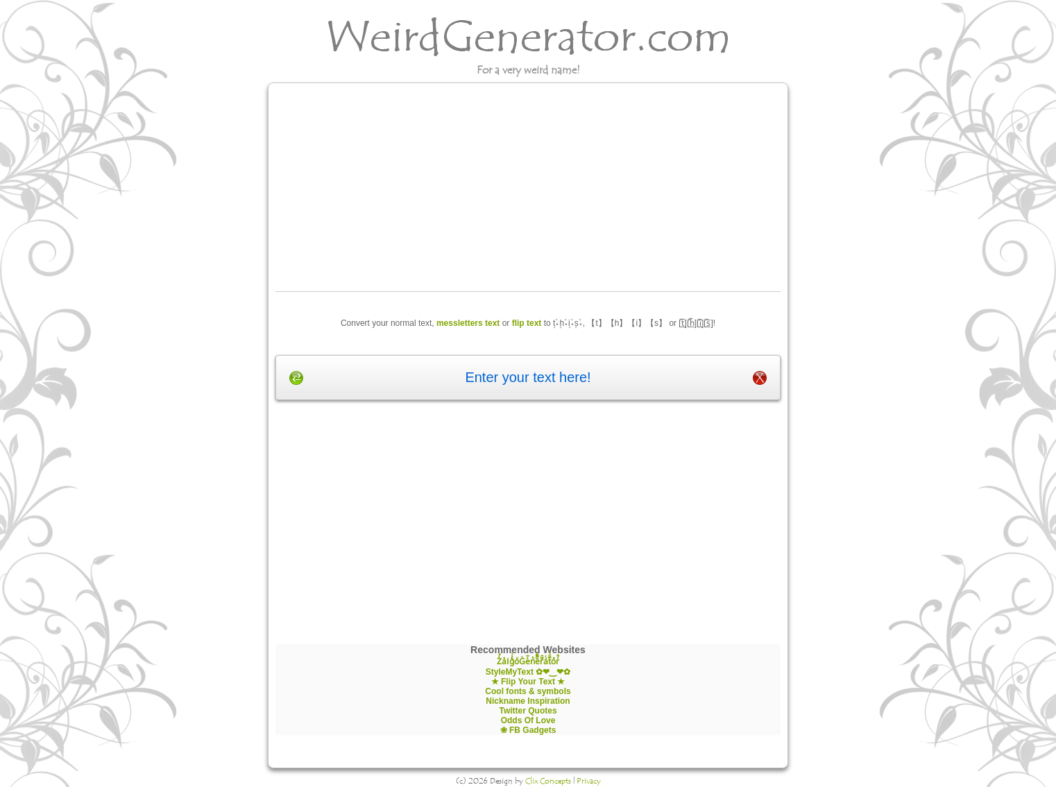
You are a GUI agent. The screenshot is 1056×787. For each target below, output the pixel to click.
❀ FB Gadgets (528, 730)
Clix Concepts (548, 780)
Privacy (589, 780)
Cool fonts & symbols (527, 691)
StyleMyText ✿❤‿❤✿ (528, 672)
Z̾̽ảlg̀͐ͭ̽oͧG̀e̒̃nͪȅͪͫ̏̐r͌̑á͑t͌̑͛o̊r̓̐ (528, 661)
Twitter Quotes (527, 711)
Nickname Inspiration (528, 701)
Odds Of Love (528, 720)
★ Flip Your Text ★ (528, 681)
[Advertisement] (528, 187)
